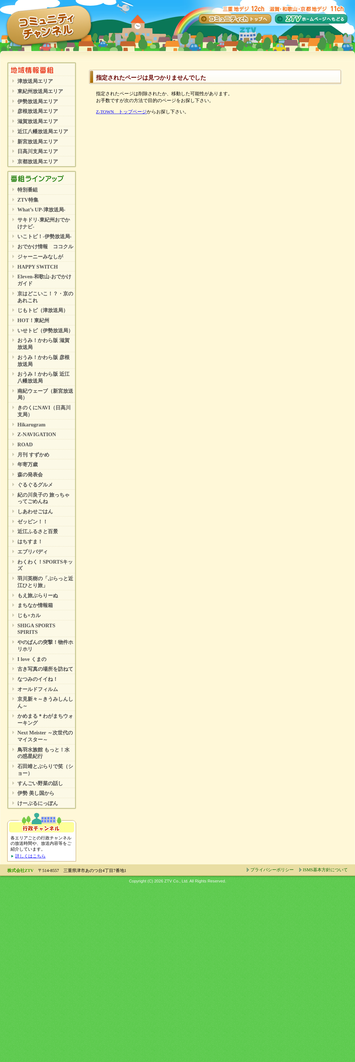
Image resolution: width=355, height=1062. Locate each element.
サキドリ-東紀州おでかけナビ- (43, 223)
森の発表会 (30, 474)
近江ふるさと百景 (37, 531)
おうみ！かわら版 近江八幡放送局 (43, 377)
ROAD (25, 444)
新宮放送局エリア (37, 141)
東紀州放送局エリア (40, 91)
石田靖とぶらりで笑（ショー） (45, 769)
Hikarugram (31, 424)
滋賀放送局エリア (37, 121)
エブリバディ (32, 552)
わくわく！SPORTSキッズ (45, 565)
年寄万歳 (27, 464)
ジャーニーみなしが (40, 257)
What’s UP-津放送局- (41, 209)
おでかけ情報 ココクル (45, 246)
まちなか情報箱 (35, 605)
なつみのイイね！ (37, 679)
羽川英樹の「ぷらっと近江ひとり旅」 (45, 582)
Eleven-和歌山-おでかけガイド (44, 280)
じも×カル (29, 615)
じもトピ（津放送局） (42, 310)
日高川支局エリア (37, 151)
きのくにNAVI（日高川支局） (44, 411)
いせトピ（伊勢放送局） (45, 330)
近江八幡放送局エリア (42, 131)
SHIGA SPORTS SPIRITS (36, 629)
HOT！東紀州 (33, 320)
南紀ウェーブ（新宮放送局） (45, 394)
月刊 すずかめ (33, 455)
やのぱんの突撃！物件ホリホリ (45, 645)
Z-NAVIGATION (36, 434)
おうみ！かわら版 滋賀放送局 (43, 343)
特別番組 (27, 190)
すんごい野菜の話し (40, 783)
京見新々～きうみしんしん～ (45, 702)
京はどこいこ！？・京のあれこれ (45, 297)
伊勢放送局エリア (37, 101)
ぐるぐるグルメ (35, 485)
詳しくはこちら (30, 856)
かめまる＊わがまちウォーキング (45, 719)
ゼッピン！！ (32, 521)
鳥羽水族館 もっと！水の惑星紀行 (43, 753)
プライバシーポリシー (272, 869)
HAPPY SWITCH (37, 267)
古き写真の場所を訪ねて (45, 669)
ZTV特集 (27, 200)
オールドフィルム (37, 689)
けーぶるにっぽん (37, 803)
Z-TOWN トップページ (121, 111)
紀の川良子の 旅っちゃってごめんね (43, 498)
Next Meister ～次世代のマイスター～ (45, 736)
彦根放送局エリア (37, 111)
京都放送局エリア (37, 161)
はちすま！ (30, 541)
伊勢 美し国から (35, 793)
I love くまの (31, 659)
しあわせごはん (35, 511)
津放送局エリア (35, 81)
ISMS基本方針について (325, 869)
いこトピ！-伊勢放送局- (44, 236)
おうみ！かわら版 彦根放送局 (43, 360)
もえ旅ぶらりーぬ (37, 595)
